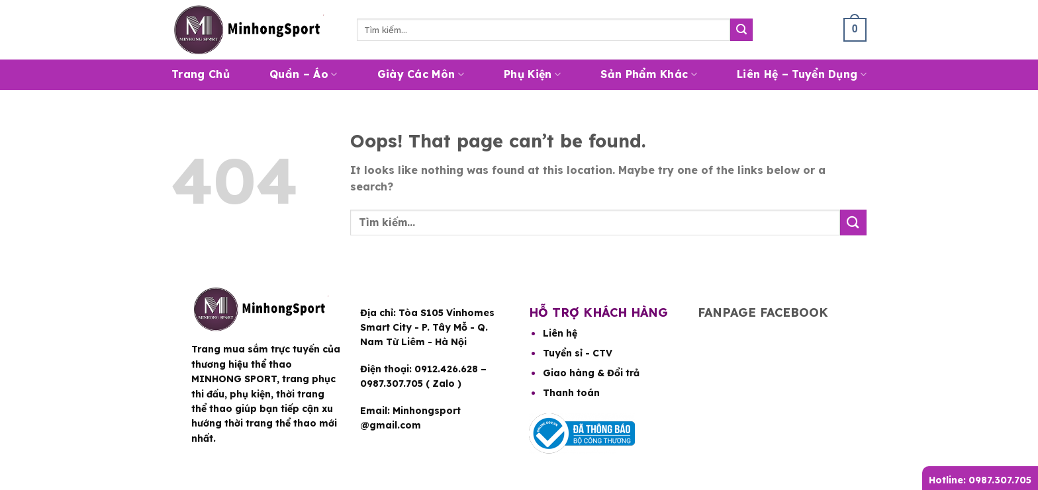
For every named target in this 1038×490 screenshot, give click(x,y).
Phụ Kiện (532, 74)
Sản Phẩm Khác (648, 74)
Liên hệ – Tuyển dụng (802, 74)
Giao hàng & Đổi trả (591, 373)
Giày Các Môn (420, 74)
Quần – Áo (303, 74)
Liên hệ (560, 333)
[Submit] (741, 30)
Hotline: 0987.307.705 (980, 480)
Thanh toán (571, 393)
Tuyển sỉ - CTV (577, 353)
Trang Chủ (200, 74)
